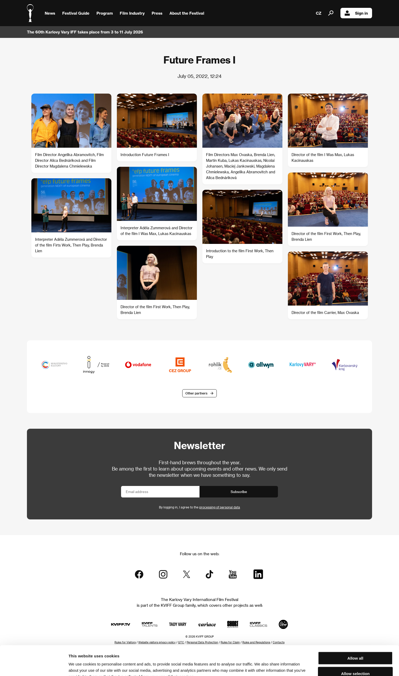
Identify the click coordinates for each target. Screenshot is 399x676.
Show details (273, 665)
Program (104, 13)
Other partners (196, 393)
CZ (318, 13)
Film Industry (132, 13)
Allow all (355, 630)
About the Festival (186, 13)
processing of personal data (219, 507)
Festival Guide (75, 13)
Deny (355, 660)
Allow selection (355, 645)
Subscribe (239, 492)
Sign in (356, 13)
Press (157, 13)
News (50, 13)
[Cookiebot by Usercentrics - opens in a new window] (34, 666)
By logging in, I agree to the (199, 507)
